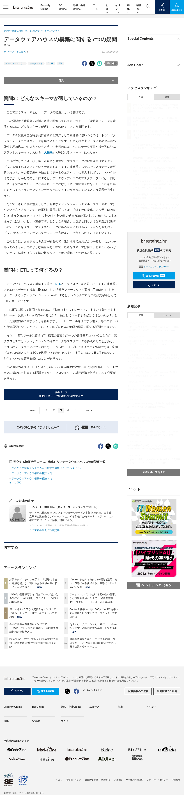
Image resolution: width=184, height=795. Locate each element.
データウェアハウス (15, 63)
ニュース (167, 315)
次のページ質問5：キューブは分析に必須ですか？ (61, 394)
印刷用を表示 (14, 510)
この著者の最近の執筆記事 (44, 594)
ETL (61, 63)
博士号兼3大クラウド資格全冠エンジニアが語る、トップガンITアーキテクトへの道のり (33, 677)
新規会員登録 (153, 276)
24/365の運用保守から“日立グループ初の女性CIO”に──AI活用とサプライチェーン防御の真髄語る (33, 663)
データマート (36, 63)
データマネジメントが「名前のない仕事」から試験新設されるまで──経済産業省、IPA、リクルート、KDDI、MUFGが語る (93, 663)
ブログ (64, 785)
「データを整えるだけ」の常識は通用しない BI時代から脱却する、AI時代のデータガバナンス (93, 648)
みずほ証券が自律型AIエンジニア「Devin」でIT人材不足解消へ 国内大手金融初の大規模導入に (33, 692)
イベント (117, 7)
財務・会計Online (71, 771)
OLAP (51, 63)
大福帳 (48, 152)
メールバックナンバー (154, 266)
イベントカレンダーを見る (153, 585)
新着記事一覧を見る (154, 472)
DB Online (38, 771)
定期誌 (138, 7)
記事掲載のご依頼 (138, 755)
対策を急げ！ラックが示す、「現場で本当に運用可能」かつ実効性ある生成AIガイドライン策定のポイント (33, 648)
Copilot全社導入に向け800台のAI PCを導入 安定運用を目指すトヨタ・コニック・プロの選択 (95, 677)
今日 (141, 97)
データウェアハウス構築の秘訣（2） (32, 537)
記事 (107, 7)
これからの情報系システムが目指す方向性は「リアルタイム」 (47, 532)
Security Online (13, 771)
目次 (87, 80)
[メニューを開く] (6, 7)
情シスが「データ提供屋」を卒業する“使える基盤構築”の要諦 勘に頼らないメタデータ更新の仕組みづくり (153, 389)
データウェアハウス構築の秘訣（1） (32, 543)
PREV (31, 410)
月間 (167, 97)
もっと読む (15, 546)
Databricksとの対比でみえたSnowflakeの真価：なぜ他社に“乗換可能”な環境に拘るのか (33, 707)
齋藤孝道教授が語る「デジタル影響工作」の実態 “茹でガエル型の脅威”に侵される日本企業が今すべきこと (93, 707)
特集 (128, 7)
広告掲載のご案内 (167, 755)
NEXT (90, 410)
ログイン (153, 285)
